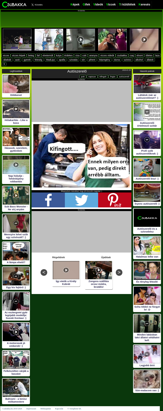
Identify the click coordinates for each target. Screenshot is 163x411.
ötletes (149, 55)
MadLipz (50, 59)
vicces (6, 55)
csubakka (122, 55)
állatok (150, 59)
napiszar (92, 76)
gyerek (27, 59)
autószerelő (124, 76)
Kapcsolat (59, 409)
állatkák (7, 59)
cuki (84, 55)
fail (38, 55)
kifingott (103, 76)
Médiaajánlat (45, 409)
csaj (132, 55)
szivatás (73, 59)
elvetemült (48, 55)
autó (17, 59)
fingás (112, 76)
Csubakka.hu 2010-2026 (12, 409)
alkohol (139, 59)
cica (77, 55)
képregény (104, 59)
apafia (62, 59)
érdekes (68, 55)
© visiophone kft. (75, 409)
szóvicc (128, 59)
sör (83, 59)
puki (83, 76)
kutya (58, 55)
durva (117, 59)
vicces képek (18, 55)
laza (157, 55)
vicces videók (107, 55)
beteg (31, 55)
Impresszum (31, 409)
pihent (92, 59)
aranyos (93, 55)
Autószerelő (77, 71)
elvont (140, 55)
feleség (38, 59)
